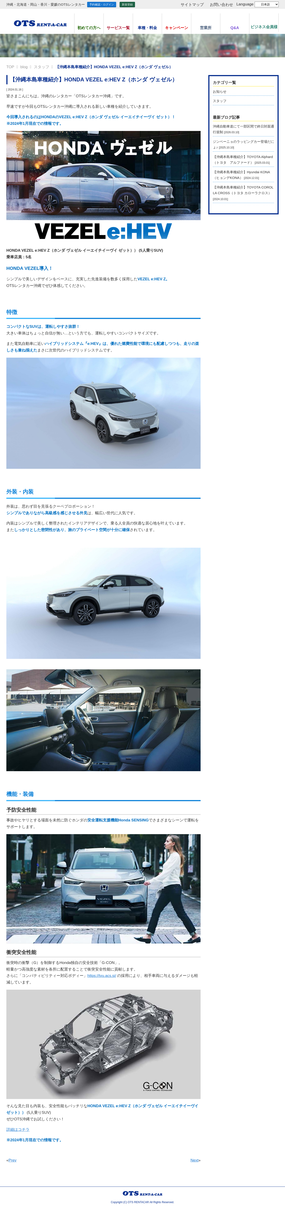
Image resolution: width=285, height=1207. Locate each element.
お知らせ (219, 91)
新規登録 (127, 4)
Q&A (235, 28)
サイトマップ (192, 5)
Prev (12, 1160)
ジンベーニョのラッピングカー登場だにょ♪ (243, 144)
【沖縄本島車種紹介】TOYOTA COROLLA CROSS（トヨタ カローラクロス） (243, 193)
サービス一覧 (118, 28)
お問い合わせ (221, 5)
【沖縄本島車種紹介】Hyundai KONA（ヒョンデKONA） (241, 175)
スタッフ (41, 67)
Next (195, 1160)
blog (24, 67)
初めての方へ (89, 28)
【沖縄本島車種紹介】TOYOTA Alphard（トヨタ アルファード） (243, 160)
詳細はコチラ (17, 1129)
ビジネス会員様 (264, 27)
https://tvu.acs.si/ (101, 976)
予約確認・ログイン (101, 4)
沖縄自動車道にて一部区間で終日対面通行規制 (243, 129)
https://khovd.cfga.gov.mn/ (28, 662)
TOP (10, 67)
